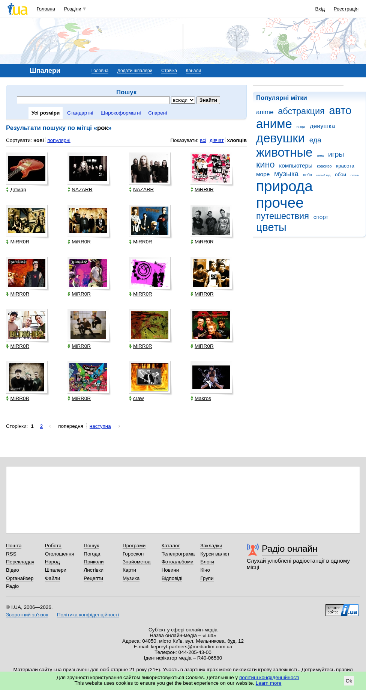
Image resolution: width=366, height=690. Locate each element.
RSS (11, 554)
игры (336, 154)
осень (355, 175)
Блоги (207, 562)
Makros (200, 398)
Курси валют (215, 554)
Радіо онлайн (290, 549)
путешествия (282, 216)
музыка (286, 174)
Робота (53, 545)
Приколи (94, 562)
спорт (321, 217)
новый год (323, 175)
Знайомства (137, 562)
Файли (52, 578)
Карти (129, 570)
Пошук (91, 545)
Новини (170, 570)
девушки (280, 138)
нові (38, 140)
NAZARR (80, 189)
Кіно (205, 570)
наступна (100, 426)
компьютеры (295, 165)
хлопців (237, 140)
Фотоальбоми (178, 562)
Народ (52, 562)
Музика (131, 578)
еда (315, 140)
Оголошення (59, 554)
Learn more (269, 683)
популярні (58, 140)
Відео (12, 570)
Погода (92, 554)
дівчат (217, 140)
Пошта (13, 545)
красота (345, 166)
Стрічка (169, 70)
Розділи (72, 9)
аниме (274, 124)
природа (284, 186)
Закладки (211, 545)
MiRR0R (202, 189)
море (263, 174)
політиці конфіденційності (269, 677)
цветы (271, 227)
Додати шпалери (134, 70)
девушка (322, 126)
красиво (324, 166)
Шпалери (55, 570)
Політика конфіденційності (88, 615)
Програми (134, 545)
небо (307, 174)
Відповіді (172, 578)
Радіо (12, 586)
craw (136, 398)
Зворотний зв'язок (27, 615)
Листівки (94, 570)
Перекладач (20, 562)
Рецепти (93, 578)
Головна (46, 9)
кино (265, 164)
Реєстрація (346, 9)
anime (264, 112)
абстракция (301, 111)
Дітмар (16, 189)
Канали (193, 70)
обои (340, 174)
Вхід (320, 9)
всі (203, 140)
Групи (206, 578)
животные (284, 152)
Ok (349, 681)
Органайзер (19, 578)
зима (320, 155)
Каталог (171, 545)
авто (340, 110)
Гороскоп (133, 554)
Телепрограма (178, 554)
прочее (280, 203)
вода (301, 126)
